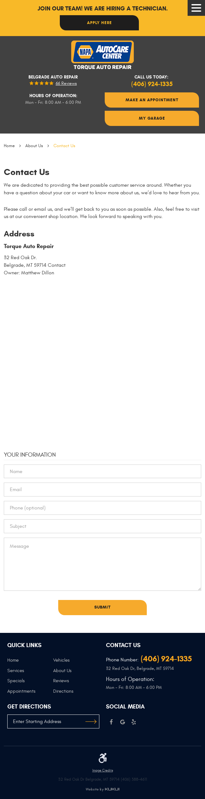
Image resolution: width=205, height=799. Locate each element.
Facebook (111, 722)
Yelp (133, 722)
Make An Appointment (152, 100)
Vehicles (61, 660)
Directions (63, 691)
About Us (34, 145)
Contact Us (64, 145)
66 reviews (66, 83)
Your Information (30, 454)
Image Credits (102, 770)
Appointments (21, 691)
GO (91, 721)
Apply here (99, 22)
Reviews (61, 681)
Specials (16, 681)
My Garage (152, 118)
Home (9, 145)
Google (122, 722)
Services (15, 670)
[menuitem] (30, 663)
